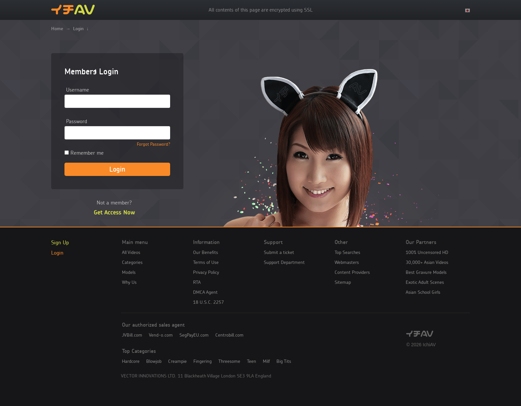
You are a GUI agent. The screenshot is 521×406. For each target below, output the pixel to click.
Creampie (177, 361)
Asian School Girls (423, 292)
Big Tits (283, 361)
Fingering (202, 361)
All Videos (131, 252)
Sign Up (60, 242)
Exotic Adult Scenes (425, 282)
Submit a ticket (279, 252)
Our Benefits (205, 252)
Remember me (84, 152)
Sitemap (343, 282)
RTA (197, 282)
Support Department (284, 262)
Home (57, 29)
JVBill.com (132, 335)
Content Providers (352, 272)
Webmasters (347, 262)
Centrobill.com (229, 335)
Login (57, 252)
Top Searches (347, 252)
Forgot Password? (153, 144)
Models (129, 272)
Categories (132, 262)
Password (76, 121)
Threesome (229, 361)
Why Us (129, 282)
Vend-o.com (161, 335)
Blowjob (153, 361)
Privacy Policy (206, 272)
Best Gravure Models (426, 272)
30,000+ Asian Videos (427, 262)
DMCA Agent (205, 292)
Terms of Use (206, 262)
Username (77, 89)
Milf (266, 361)
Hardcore (131, 361)
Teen (251, 361)
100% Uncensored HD (427, 252)
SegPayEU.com (194, 335)
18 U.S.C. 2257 (208, 302)
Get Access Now (114, 212)
